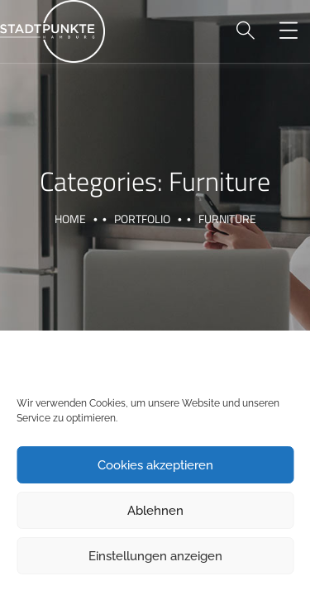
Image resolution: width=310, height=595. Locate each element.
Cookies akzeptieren (155, 465)
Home (70, 218)
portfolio (142, 218)
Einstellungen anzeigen (155, 556)
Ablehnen (155, 510)
